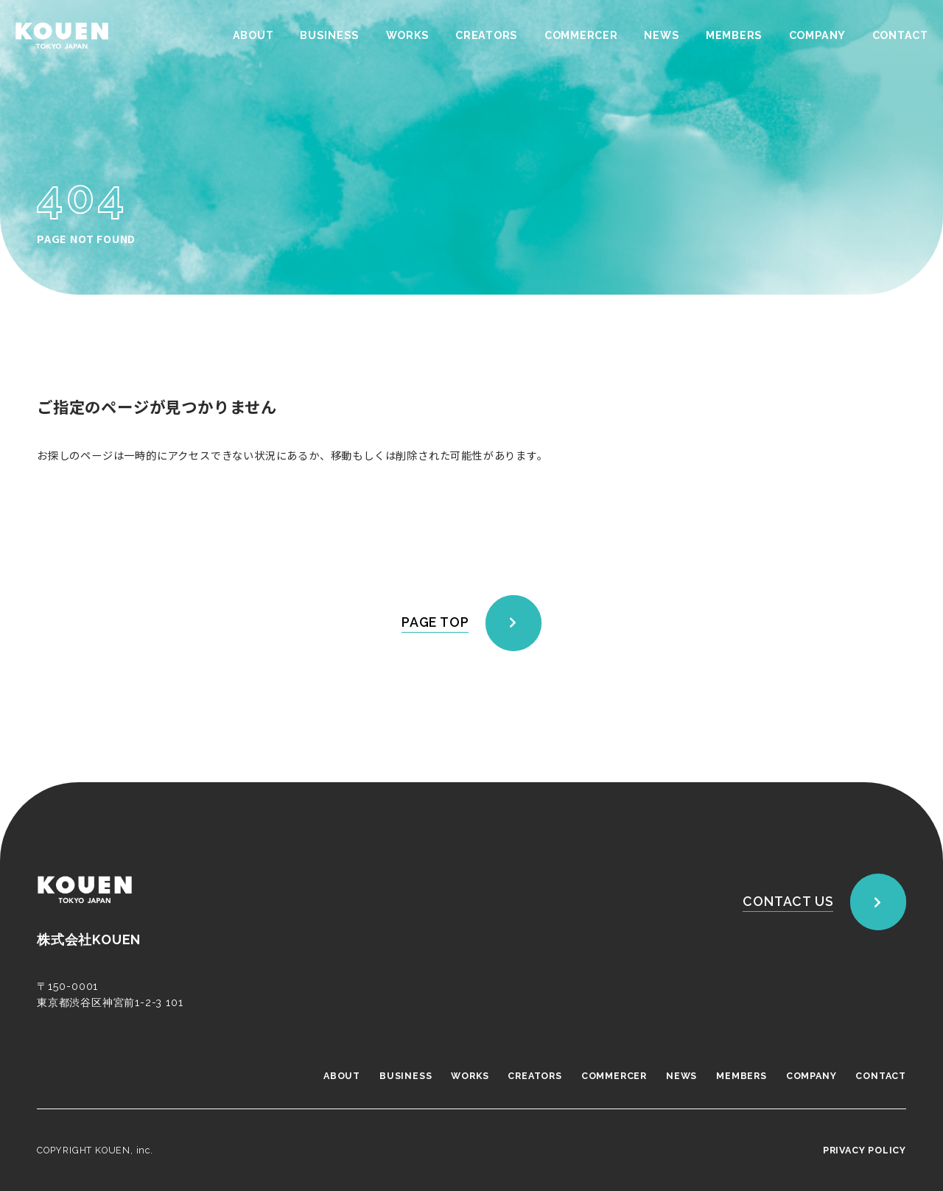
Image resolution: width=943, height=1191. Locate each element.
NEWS (661, 35)
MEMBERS (734, 35)
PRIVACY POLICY (864, 1150)
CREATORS (486, 35)
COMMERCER (580, 35)
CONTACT (900, 35)
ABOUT (252, 35)
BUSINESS (328, 35)
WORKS (406, 35)
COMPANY (817, 35)
